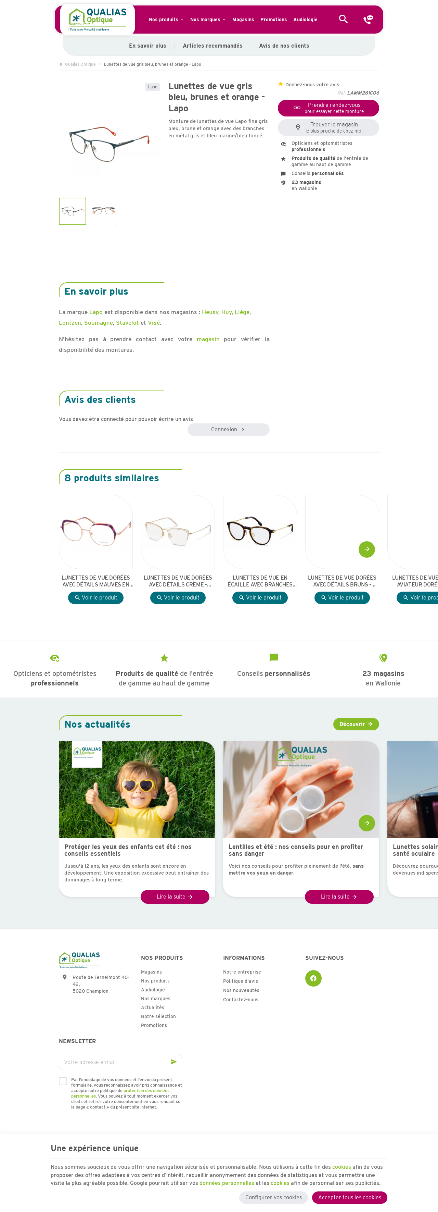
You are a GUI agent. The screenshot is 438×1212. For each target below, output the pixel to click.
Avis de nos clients (284, 45)
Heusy (210, 312)
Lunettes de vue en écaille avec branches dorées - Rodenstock (260, 581)
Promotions (154, 1025)
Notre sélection (158, 1016)
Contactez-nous (240, 999)
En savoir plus (147, 45)
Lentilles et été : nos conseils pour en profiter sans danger (296, 850)
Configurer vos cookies (273, 1197)
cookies (342, 1166)
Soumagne (98, 322)
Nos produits (155, 981)
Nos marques (155, 998)
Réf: (341, 93)
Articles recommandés (213, 45)
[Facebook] (313, 978)
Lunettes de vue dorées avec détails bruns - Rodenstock (342, 581)
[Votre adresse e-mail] (120, 1062)
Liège (242, 312)
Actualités (152, 1007)
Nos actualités (97, 724)
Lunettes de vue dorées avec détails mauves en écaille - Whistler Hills (95, 581)
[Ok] (174, 1062)
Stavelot (127, 322)
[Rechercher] (343, 19)
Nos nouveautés (241, 990)
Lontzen (70, 322)
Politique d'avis (240, 981)
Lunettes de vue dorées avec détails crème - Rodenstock (178, 581)
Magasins (151, 972)
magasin (208, 339)
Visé (154, 322)
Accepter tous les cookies (349, 1197)
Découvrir (352, 724)
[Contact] (368, 19)
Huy (226, 312)
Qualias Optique (77, 64)
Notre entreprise (242, 972)
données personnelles (226, 1183)
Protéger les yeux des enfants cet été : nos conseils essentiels (128, 850)
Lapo (152, 86)
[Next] (367, 549)
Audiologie (153, 989)
